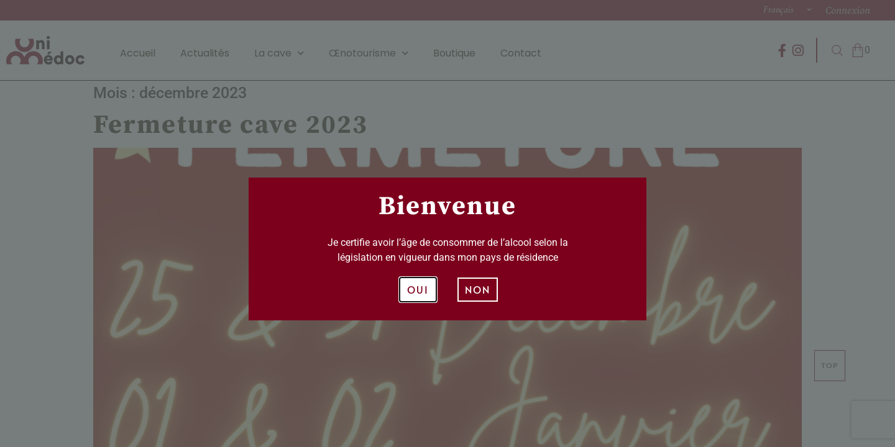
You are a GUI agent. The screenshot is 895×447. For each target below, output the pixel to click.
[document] (447, 223)
